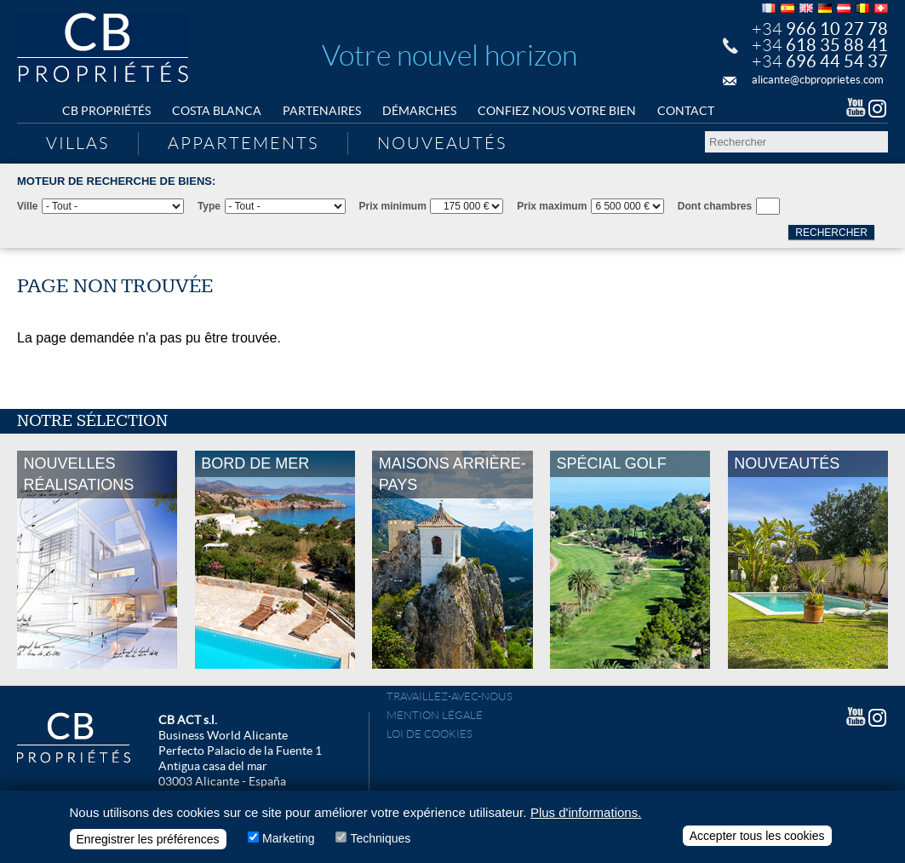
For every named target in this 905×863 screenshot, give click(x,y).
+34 (820, 29)
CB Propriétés (106, 111)
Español (787, 8)
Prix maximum (552, 206)
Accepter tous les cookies (757, 839)
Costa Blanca (216, 111)
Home (34, 111)
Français (769, 8)
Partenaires (322, 111)
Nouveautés (442, 143)
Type (209, 206)
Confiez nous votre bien (557, 111)
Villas (77, 143)
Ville (27, 206)
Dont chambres (715, 206)
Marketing (288, 842)
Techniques (380, 842)
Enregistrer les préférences (148, 842)
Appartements (243, 143)
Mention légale (435, 715)
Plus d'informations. (585, 815)
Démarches (419, 111)
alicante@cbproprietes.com (818, 79)
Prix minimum (393, 206)
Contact (685, 111)
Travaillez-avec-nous (450, 696)
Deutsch (825, 8)
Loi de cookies (430, 734)
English (806, 8)
